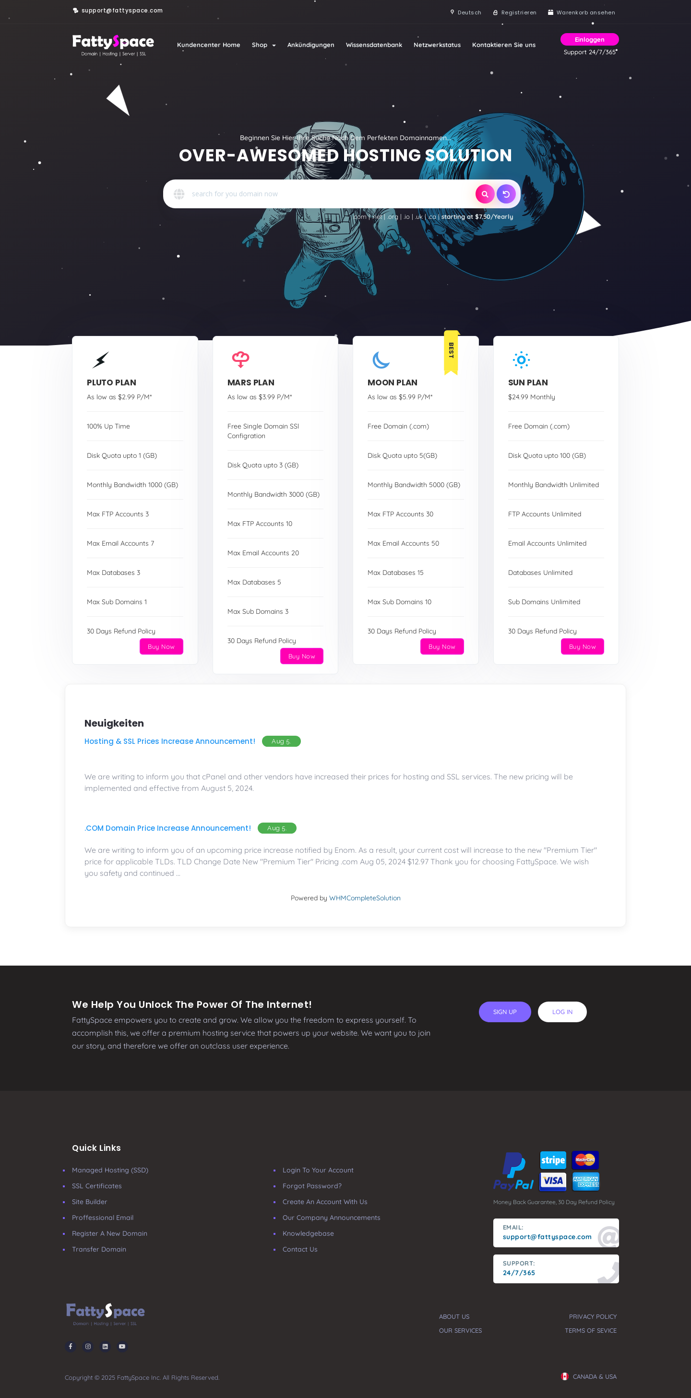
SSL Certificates (97, 1186)
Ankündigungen (310, 44)
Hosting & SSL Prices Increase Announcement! (169, 741)
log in (562, 1012)
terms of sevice (591, 1330)
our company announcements (332, 1217)
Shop (264, 44)
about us (454, 1316)
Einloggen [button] (590, 39)
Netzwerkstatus (437, 44)
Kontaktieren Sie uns (504, 44)
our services (460, 1330)
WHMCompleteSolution (365, 898)
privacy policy (593, 1316)
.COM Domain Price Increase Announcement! (167, 828)
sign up (505, 1012)
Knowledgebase (308, 1233)
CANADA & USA (589, 1376)
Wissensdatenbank (374, 44)
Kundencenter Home (208, 44)
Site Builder (89, 1201)
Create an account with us (325, 1201)
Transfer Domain (99, 1249)
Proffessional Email (102, 1217)
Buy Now (161, 646)
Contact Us (300, 1249)
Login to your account (318, 1170)
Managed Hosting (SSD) (110, 1170)
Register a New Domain (109, 1233)
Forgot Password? (312, 1186)
